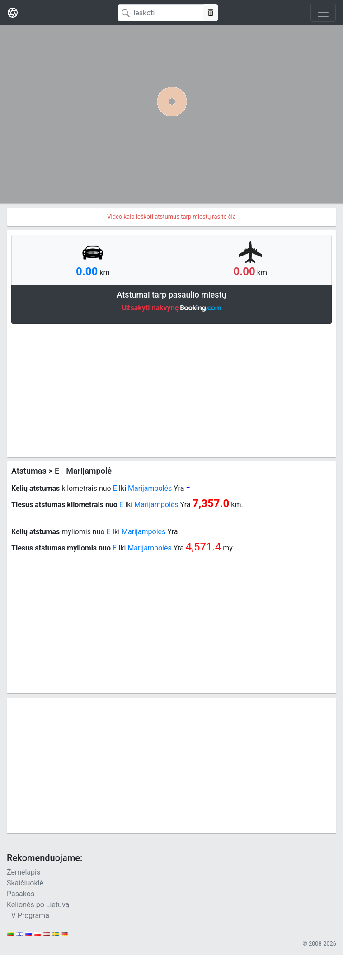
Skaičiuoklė (25, 883)
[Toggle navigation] (323, 13)
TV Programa (28, 915)
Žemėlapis (23, 872)
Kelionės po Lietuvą (38, 904)
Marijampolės (150, 488)
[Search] (161, 12)
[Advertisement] (171, 389)
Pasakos (20, 894)
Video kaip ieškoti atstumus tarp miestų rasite (171, 216)
